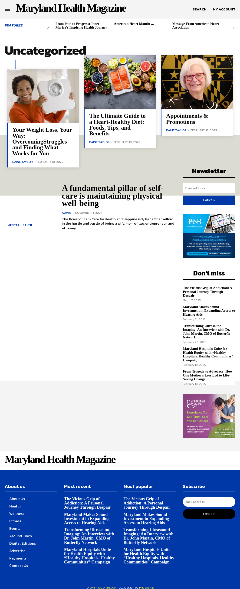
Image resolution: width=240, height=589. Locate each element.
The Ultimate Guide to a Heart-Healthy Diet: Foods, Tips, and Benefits (117, 124)
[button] (199, 9)
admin (66, 212)
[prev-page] (48, 28)
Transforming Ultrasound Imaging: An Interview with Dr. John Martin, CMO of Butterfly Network (206, 326)
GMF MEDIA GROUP (103, 582)
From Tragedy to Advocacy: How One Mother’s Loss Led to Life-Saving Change (207, 370)
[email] (209, 187)
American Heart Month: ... (134, 24)
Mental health (19, 225)
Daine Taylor (22, 161)
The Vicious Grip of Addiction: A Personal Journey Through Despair (209, 289)
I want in (209, 199)
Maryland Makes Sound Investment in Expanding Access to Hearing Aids (209, 305)
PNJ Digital (146, 582)
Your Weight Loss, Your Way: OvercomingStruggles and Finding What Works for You (41, 141)
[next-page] (234, 28)
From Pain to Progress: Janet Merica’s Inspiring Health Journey (81, 25)
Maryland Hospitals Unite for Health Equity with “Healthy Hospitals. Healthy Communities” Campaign (208, 349)
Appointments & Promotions (187, 119)
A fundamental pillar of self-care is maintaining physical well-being (112, 195)
